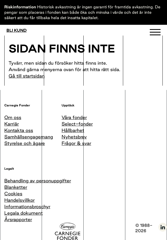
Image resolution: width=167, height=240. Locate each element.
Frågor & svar (76, 143)
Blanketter (15, 187)
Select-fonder (77, 123)
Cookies (13, 193)
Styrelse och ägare (24, 143)
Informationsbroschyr (27, 206)
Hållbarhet (73, 130)
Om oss (12, 117)
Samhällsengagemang (28, 136)
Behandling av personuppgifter (37, 180)
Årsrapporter (18, 219)
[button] (155, 33)
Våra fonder (74, 117)
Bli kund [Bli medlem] (16, 30)
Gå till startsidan (27, 75)
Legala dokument (23, 212)
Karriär (11, 123)
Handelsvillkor (19, 200)
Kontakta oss (18, 130)
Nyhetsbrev (74, 136)
